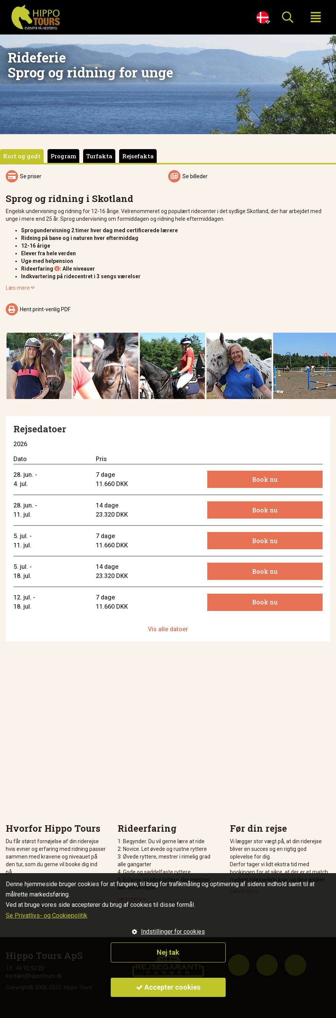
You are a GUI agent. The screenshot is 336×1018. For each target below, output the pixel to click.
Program (63, 156)
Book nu (265, 479)
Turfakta (99, 156)
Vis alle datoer (168, 629)
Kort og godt (22, 156)
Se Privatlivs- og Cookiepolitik (46, 915)
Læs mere (20, 288)
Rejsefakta (138, 156)
